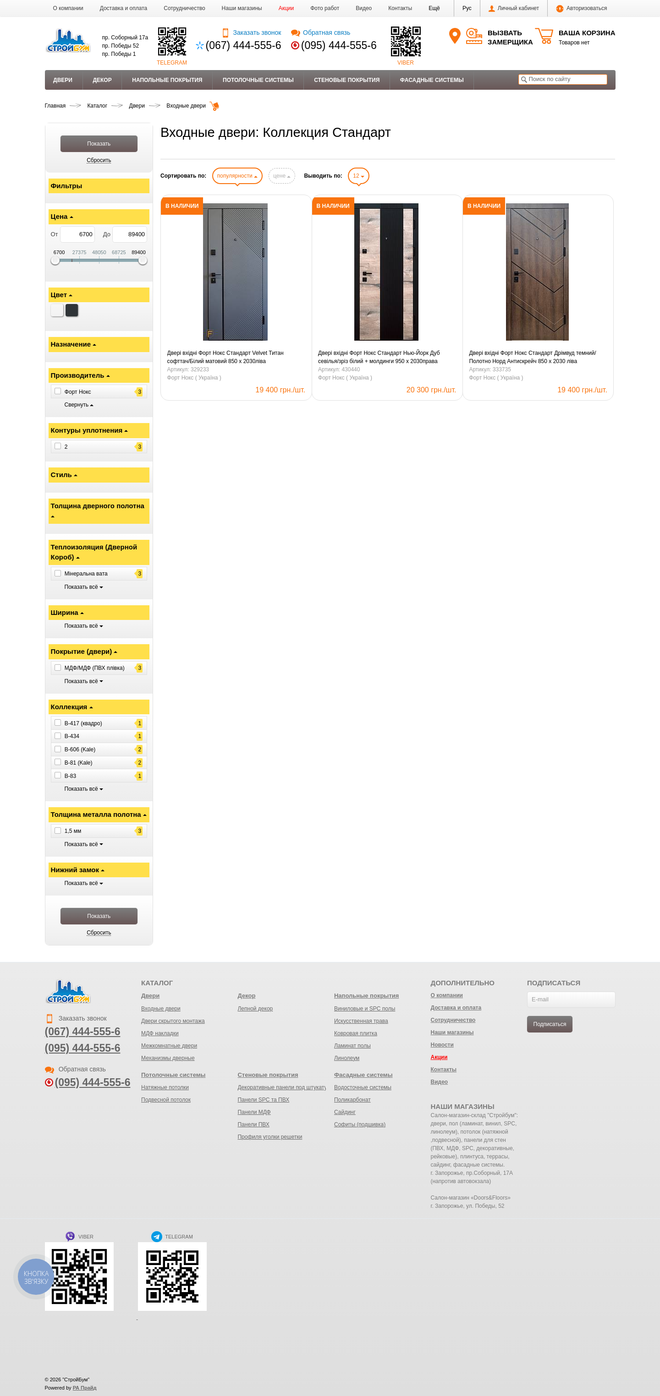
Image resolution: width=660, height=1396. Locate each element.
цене (282, 176)
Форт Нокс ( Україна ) (194, 378)
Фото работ (324, 8)
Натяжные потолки (165, 1087)
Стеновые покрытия (347, 80)
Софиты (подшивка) (359, 1124)
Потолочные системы (258, 80)
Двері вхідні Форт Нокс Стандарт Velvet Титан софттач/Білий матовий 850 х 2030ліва (225, 357)
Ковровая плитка (355, 1033)
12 (358, 176)
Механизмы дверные (168, 1058)
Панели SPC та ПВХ (263, 1100)
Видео (364, 8)
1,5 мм (73, 831)
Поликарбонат (352, 1100)
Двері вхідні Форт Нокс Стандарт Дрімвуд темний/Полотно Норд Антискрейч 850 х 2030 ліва (532, 357)
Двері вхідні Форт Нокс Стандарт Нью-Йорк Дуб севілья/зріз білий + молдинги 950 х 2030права (379, 357)
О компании (68, 8)
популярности (237, 176)
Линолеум (346, 1058)
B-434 (72, 736)
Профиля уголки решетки (269, 1137)
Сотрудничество (184, 8)
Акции (286, 8)
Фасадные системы (432, 80)
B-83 (70, 776)
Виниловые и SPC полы (364, 1008)
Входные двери (161, 1008)
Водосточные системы (362, 1087)
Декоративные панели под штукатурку (286, 1087)
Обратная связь (320, 32)
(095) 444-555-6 (339, 45)
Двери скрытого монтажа (173, 1021)
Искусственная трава (361, 1021)
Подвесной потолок (166, 1100)
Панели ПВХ (253, 1124)
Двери (62, 80)
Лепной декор (255, 1008)
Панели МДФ (253, 1112)
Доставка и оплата (124, 8)
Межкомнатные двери (169, 1046)
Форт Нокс (78, 392)
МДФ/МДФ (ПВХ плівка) (95, 668)
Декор (102, 80)
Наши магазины (242, 8)
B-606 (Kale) (80, 749)
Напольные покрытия (167, 80)
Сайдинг (345, 1112)
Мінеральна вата (86, 573)
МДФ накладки (160, 1033)
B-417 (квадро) (83, 723)
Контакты (400, 8)
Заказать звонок (251, 32)
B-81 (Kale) (79, 763)
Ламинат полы (352, 1046)
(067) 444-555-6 (243, 45)
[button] (434, 8)
